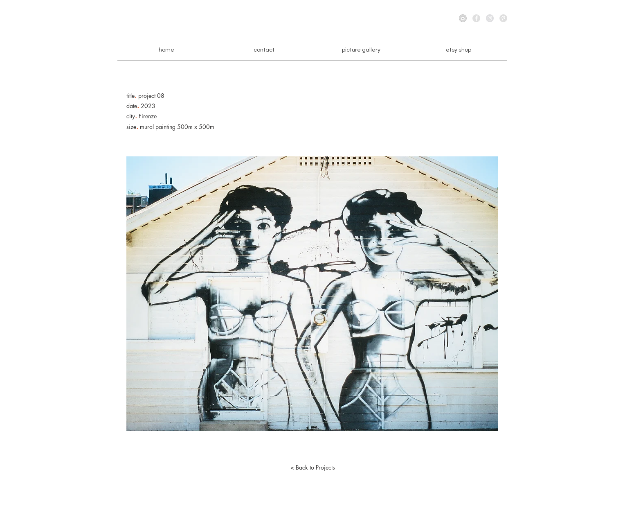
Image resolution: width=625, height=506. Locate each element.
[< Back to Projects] (312, 467)
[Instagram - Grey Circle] (490, 18)
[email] (463, 18)
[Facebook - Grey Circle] (476, 18)
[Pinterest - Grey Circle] (503, 18)
